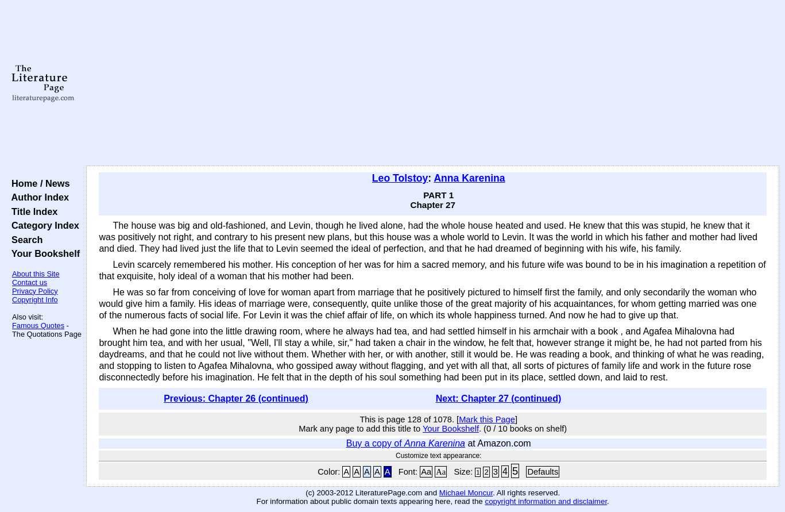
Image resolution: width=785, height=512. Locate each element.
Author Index (37, 197)
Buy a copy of (405, 443)
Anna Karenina (469, 178)
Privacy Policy (35, 291)
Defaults (542, 471)
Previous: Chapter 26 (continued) (236, 398)
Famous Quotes (38, 325)
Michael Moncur (466, 492)
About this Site (36, 274)
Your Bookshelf (43, 253)
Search (24, 239)
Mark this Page (487, 419)
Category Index (42, 225)
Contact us (29, 282)
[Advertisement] (432, 83)
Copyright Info (35, 299)
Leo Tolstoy (400, 178)
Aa (426, 471)
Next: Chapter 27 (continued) (499, 398)
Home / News (38, 183)
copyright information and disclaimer (546, 501)
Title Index (31, 211)
